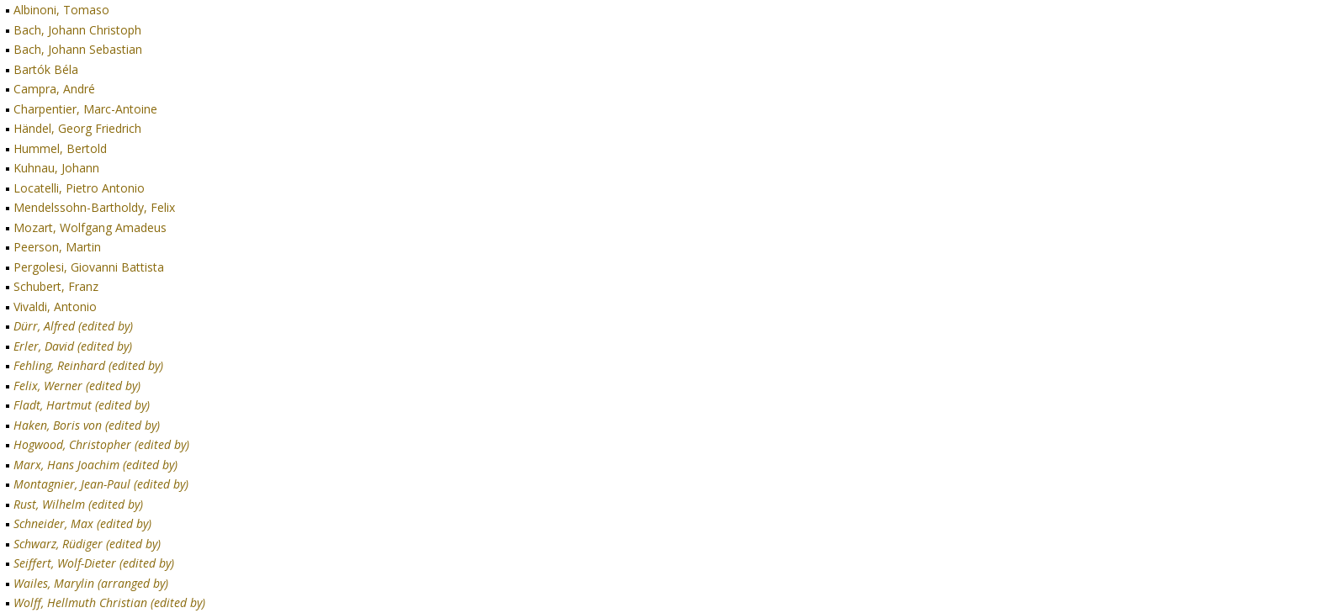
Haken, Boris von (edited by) (86, 425)
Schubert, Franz (55, 286)
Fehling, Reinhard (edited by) (88, 365)
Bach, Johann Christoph (77, 30)
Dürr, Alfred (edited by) (73, 326)
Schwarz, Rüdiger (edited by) (87, 544)
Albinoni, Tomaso (61, 10)
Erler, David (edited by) (72, 346)
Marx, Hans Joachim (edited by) (95, 465)
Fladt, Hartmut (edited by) (81, 405)
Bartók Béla (45, 69)
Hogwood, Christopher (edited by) (101, 444)
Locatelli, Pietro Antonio (79, 188)
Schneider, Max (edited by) (82, 523)
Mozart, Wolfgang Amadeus (90, 227)
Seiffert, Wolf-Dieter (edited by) (93, 563)
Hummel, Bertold (60, 148)
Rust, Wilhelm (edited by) (78, 504)
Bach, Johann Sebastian (77, 49)
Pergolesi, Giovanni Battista (88, 267)
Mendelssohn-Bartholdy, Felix (94, 207)
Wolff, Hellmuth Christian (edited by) (109, 602)
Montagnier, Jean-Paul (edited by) (100, 484)
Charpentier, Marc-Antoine (85, 109)
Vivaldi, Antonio (55, 306)
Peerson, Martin (57, 247)
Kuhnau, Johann (56, 168)
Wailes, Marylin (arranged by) (90, 583)
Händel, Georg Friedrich (77, 128)
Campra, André (54, 89)
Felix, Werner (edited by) (76, 386)
